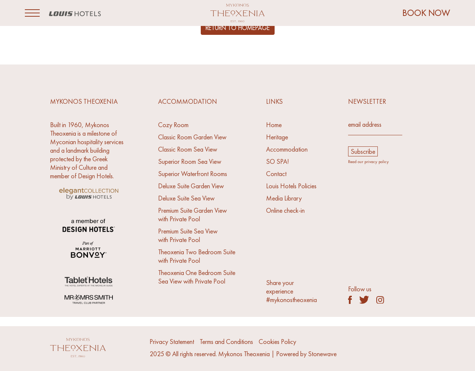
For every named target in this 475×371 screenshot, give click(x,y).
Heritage (277, 137)
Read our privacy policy (368, 162)
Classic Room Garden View (192, 137)
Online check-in (285, 210)
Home (274, 124)
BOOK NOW (426, 13)
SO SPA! (277, 161)
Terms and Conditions (226, 341)
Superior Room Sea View (189, 161)
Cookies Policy (277, 341)
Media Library (284, 198)
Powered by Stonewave (306, 354)
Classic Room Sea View (187, 149)
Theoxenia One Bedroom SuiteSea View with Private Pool (196, 276)
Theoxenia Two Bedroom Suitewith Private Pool (196, 256)
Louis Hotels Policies (291, 186)
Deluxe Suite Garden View (191, 186)
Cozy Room (173, 124)
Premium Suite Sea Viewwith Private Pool (187, 235)
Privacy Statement (172, 341)
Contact (276, 173)
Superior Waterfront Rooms (192, 173)
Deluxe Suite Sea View (186, 198)
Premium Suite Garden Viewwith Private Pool (192, 214)
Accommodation (287, 149)
